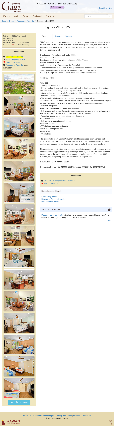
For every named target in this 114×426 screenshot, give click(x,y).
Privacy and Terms (64, 416)
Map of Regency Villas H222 (17, 59)
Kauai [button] (6, 16)
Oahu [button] (26, 16)
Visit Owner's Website (14, 57)
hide (109, 220)
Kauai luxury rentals (49, 197)
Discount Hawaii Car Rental (52, 215)
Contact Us (86, 416)
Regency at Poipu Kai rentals (52, 199)
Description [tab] (46, 36)
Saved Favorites (105, 8)
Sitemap (76, 416)
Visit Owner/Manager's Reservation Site (59, 181)
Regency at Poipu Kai (25, 21)
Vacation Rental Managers (43, 416)
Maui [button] (16, 16)
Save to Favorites (13, 62)
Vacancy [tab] (68, 36)
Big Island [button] (38, 16)
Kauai (4, 21)
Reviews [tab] (58, 36)
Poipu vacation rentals (50, 202)
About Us (27, 416)
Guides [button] (50, 16)
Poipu (11, 21)
